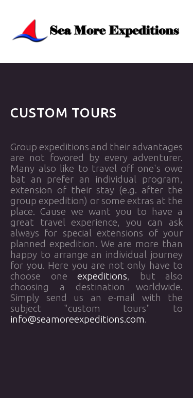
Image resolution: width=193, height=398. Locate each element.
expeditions (102, 276)
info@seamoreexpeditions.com (77, 319)
